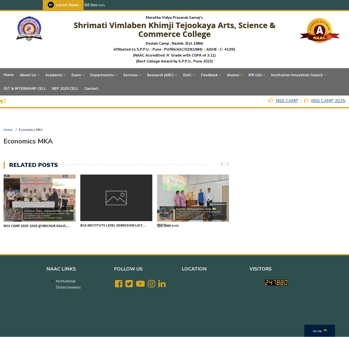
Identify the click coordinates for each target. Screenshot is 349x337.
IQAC (187, 75)
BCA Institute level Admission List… (112, 225)
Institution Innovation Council (297, 75)
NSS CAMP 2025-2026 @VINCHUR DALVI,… (37, 225)
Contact (91, 88)
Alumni (233, 75)
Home (9, 74)
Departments (102, 75)
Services (130, 75)
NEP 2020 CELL (65, 88)
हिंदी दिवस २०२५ (94, 5)
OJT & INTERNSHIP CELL (25, 88)
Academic (53, 75)
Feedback (209, 75)
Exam (76, 75)
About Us (28, 75)
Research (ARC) (160, 75)
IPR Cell (255, 75)
